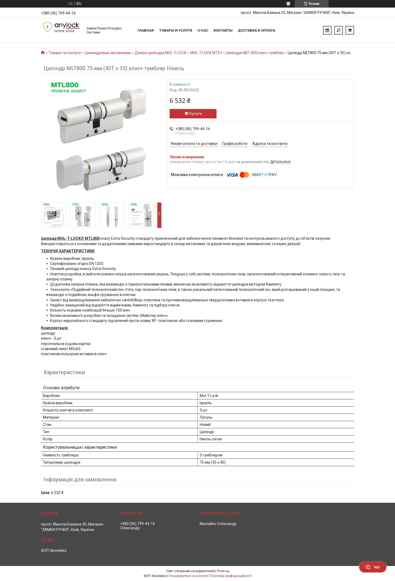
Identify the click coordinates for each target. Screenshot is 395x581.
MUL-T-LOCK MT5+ (206, 53)
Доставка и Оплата (256, 30)
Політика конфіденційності (231, 576)
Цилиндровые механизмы (108, 53)
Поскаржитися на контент (188, 576)
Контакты (223, 30)
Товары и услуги (175, 30)
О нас (203, 30)
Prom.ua (223, 571)
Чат (373, 567)
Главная (146, 30)
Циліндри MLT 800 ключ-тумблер (255, 53)
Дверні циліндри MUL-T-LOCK (160, 53)
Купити (195, 113)
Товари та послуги (64, 53)
